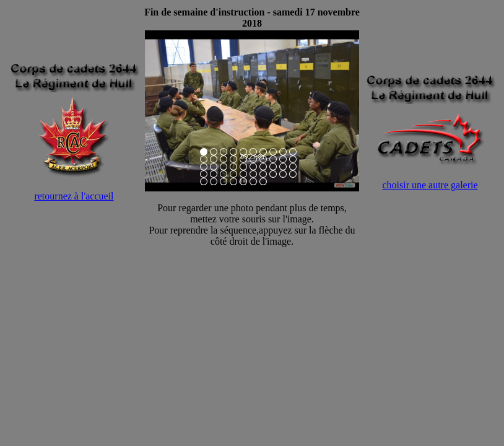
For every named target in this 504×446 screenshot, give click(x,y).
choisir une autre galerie (429, 185)
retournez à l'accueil (73, 196)
